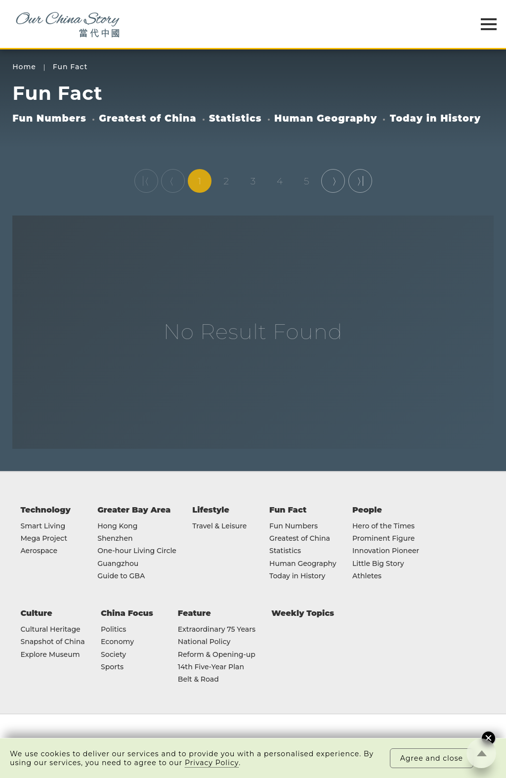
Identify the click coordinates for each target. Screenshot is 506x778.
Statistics (235, 118)
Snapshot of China (52, 642)
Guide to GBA (121, 576)
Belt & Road (198, 679)
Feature (194, 613)
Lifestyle (210, 510)
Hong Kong (117, 526)
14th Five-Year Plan (211, 667)
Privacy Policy (212, 762)
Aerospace (38, 551)
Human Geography (325, 118)
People (367, 510)
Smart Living (42, 526)
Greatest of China (147, 118)
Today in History (435, 118)
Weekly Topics (302, 613)
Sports (112, 667)
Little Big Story (378, 563)
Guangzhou (117, 563)
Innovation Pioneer (385, 551)
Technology (45, 510)
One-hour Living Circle (136, 551)
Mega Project (43, 538)
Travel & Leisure (219, 526)
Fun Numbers (49, 118)
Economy (117, 642)
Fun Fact (70, 67)
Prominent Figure (383, 538)
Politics (113, 629)
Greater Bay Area (133, 510)
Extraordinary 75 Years (216, 629)
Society (113, 654)
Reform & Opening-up (216, 654)
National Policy (204, 642)
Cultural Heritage (50, 629)
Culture (36, 613)
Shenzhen (114, 538)
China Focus (127, 613)
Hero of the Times (383, 526)
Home (24, 67)
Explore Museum (50, 654)
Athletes (366, 576)
